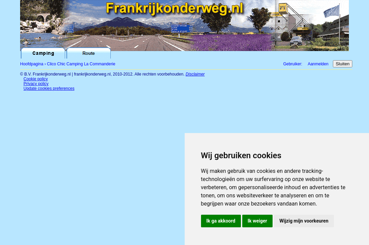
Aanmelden (318, 64)
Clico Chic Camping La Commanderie (81, 64)
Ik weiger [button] (257, 221)
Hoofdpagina (31, 64)
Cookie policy (36, 79)
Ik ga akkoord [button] (220, 221)
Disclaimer (195, 74)
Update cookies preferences (49, 88)
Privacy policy (36, 83)
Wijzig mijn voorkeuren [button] (303, 221)
